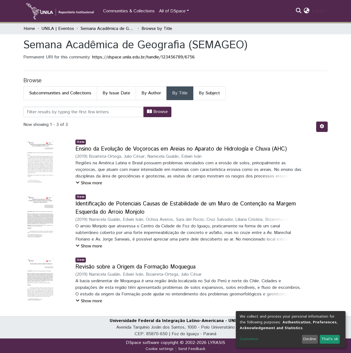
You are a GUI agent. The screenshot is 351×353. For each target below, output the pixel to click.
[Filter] (83, 112)
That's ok (329, 339)
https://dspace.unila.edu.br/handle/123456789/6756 (143, 57)
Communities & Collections (129, 11)
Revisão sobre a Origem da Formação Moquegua (135, 267)
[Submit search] (298, 11)
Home (29, 29)
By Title (180, 93)
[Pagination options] (322, 127)
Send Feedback (191, 349)
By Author (151, 93)
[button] (306, 11)
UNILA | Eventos (57, 29)
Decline (309, 339)
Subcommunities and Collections (60, 93)
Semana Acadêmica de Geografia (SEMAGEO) (107, 29)
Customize (249, 339)
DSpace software (142, 343)
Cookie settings (160, 349)
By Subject (209, 93)
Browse (157, 112)
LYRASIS (216, 343)
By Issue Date (116, 93)
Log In (318, 11)
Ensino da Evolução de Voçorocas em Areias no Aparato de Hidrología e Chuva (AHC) (181, 149)
